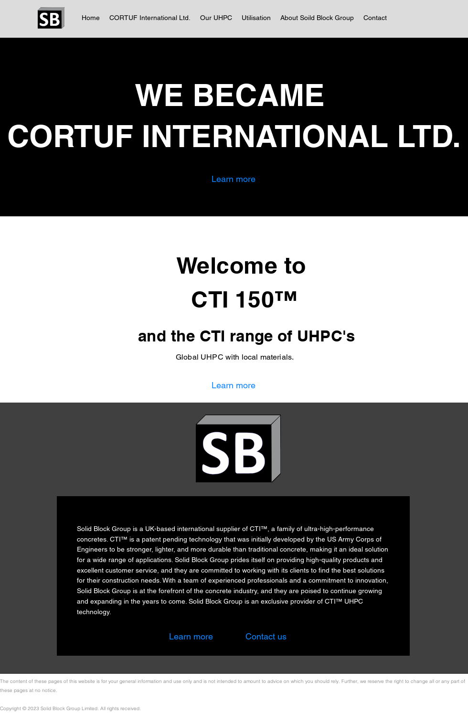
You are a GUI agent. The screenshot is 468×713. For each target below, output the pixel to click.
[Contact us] (266, 636)
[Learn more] (233, 179)
